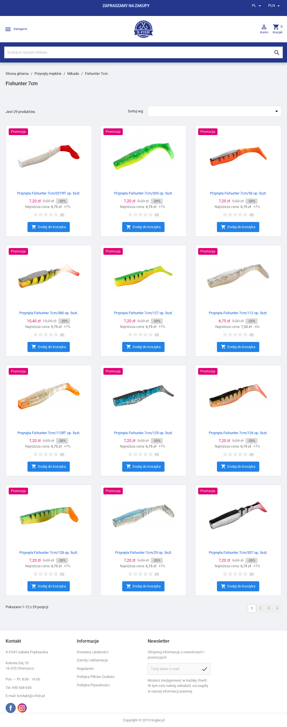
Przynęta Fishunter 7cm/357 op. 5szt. (238, 552)
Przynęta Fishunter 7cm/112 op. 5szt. (238, 313)
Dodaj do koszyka (48, 227)
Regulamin (85, 668)
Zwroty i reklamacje (92, 660)
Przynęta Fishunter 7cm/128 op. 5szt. (48, 552)
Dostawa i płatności (92, 652)
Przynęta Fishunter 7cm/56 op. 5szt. (238, 193)
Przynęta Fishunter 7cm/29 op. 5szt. (143, 552)
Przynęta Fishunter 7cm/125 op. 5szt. (143, 433)
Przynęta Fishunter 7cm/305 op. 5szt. (143, 193)
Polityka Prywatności (93, 685)
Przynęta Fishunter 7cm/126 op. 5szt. (238, 433)
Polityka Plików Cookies (96, 677)
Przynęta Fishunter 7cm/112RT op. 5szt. (48, 433)
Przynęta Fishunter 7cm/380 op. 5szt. (48, 313)
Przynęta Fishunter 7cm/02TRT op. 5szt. (48, 193)
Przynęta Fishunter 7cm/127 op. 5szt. (143, 313)
